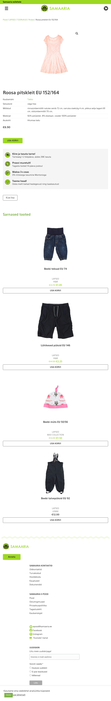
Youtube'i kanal (38, 638)
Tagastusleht (35, 609)
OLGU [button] (8, 695)
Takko (30, 99)
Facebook (35, 630)
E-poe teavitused (39, 672)
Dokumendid (35, 585)
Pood (5, 20)
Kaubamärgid (35, 613)
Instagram (35, 634)
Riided (31, 20)
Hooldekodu (35, 577)
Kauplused (34, 581)
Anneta (11, 557)
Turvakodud (35, 573)
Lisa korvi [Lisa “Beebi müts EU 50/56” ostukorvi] (55, 443)
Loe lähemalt (19, 694)
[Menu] (6, 8)
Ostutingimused (37, 602)
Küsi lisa (10, 197)
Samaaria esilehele (12, 2)
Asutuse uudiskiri (39, 668)
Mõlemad (36, 675)
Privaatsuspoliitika (38, 606)
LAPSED (12, 20)
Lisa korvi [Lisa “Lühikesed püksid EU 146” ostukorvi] (55, 367)
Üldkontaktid (35, 569)
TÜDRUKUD (22, 20)
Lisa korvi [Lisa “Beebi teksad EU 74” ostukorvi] (55, 290)
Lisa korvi (12, 140)
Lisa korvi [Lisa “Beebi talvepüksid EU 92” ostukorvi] (55, 520)
